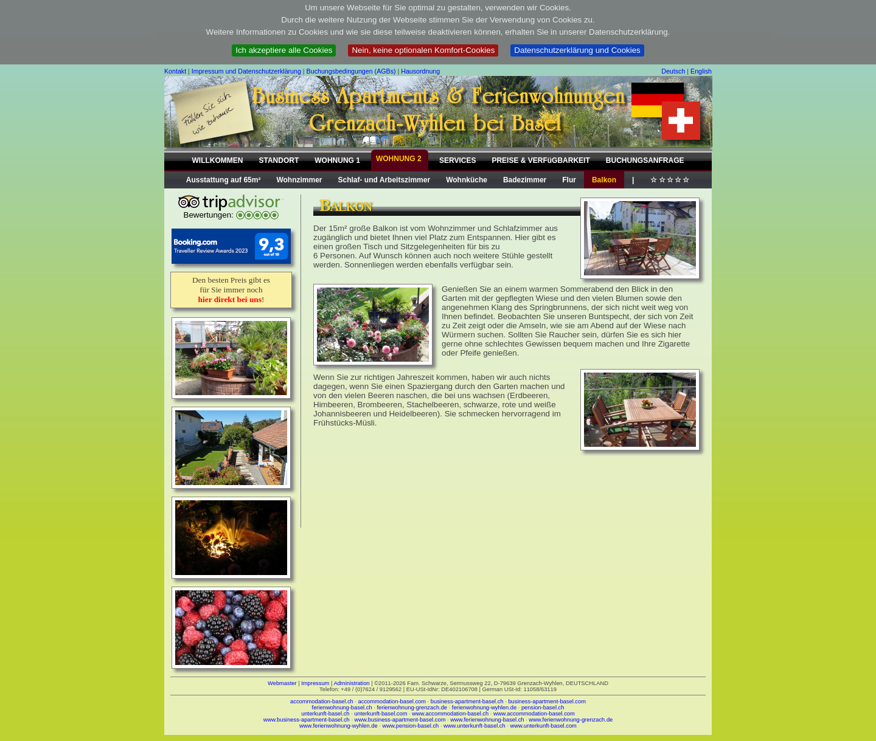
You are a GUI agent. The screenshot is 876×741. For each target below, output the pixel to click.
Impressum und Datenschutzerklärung (246, 71)
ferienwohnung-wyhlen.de (484, 708)
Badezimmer (524, 180)
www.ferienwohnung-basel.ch (487, 720)
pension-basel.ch (543, 708)
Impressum (315, 683)
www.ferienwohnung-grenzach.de (571, 720)
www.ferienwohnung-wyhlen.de (338, 726)
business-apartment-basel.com (547, 701)
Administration (351, 683)
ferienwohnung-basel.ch (342, 708)
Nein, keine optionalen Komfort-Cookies (423, 50)
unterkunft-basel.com (380, 714)
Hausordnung (420, 71)
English (701, 71)
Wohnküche (466, 180)
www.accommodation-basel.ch (450, 714)
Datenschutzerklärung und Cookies (577, 50)
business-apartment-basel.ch (467, 701)
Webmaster (282, 683)
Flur (569, 180)
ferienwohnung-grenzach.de (412, 708)
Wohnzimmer (299, 180)
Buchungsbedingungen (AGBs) (351, 71)
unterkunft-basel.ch (325, 714)
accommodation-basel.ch (321, 701)
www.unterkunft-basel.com (543, 726)
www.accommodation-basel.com (534, 714)
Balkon (604, 180)
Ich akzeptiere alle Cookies (283, 50)
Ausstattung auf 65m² (223, 180)
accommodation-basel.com (392, 701)
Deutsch (673, 71)
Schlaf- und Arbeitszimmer (384, 180)
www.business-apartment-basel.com (400, 720)
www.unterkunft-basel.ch (474, 726)
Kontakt (175, 71)
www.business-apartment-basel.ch (306, 720)
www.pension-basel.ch (410, 726)
